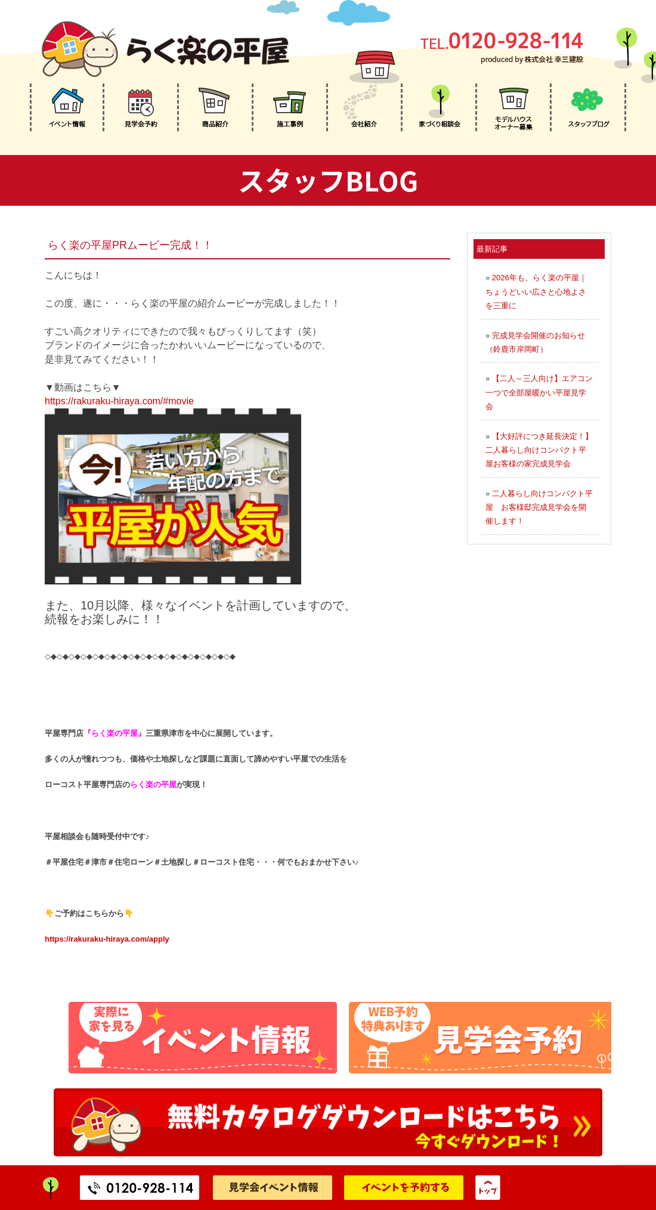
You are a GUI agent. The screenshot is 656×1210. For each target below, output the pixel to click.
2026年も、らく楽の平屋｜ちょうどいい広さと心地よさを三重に (536, 291)
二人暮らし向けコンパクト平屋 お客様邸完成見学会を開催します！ (539, 507)
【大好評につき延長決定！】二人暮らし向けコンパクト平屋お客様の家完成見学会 (539, 450)
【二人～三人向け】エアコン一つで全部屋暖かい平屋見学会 (539, 392)
